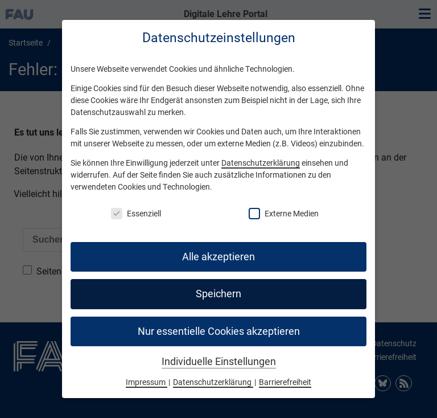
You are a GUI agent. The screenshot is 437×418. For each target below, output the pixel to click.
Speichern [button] (218, 294)
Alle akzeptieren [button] (218, 257)
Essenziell (136, 213)
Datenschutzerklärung (260, 162)
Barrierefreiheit (285, 382)
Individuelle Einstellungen (219, 361)
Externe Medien (284, 213)
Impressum (146, 382)
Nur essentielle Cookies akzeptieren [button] (219, 331)
